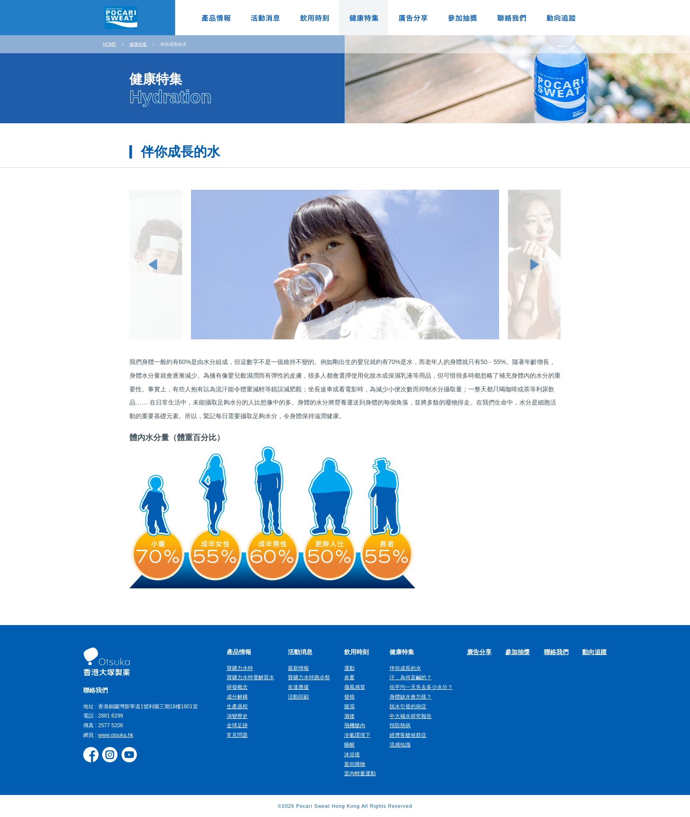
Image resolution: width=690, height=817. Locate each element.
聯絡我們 (511, 17)
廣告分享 (412, 17)
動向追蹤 (560, 17)
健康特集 (363, 17)
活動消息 (265, 17)
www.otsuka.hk (115, 735)
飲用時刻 (314, 17)
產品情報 (215, 17)
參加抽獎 (462, 17)
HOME (109, 44)
